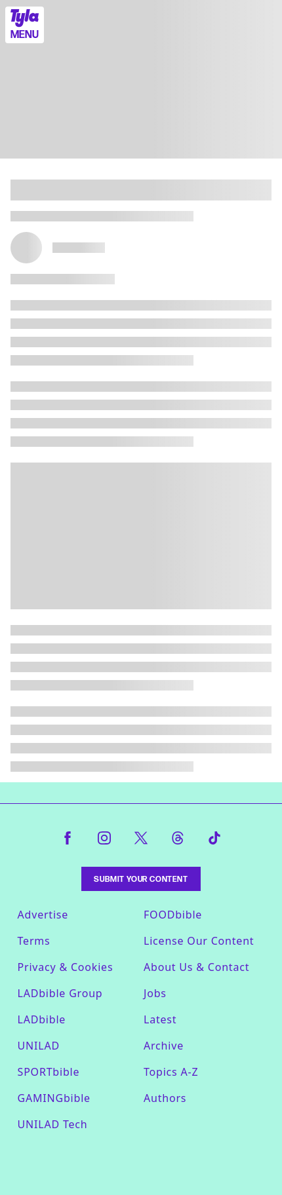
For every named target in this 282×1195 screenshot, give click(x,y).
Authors (165, 1098)
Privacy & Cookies (65, 967)
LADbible (42, 1019)
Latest (160, 1019)
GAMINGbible (54, 1098)
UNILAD (39, 1045)
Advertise (43, 914)
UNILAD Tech (53, 1124)
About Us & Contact (196, 967)
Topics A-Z (171, 1072)
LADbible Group (60, 993)
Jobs (155, 993)
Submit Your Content (141, 879)
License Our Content (199, 941)
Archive (164, 1045)
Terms (34, 941)
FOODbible (173, 914)
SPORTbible (49, 1072)
